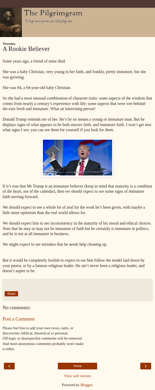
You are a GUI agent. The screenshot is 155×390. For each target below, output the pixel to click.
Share (11, 294)
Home (77, 366)
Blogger (86, 385)
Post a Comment (19, 319)
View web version (77, 376)
